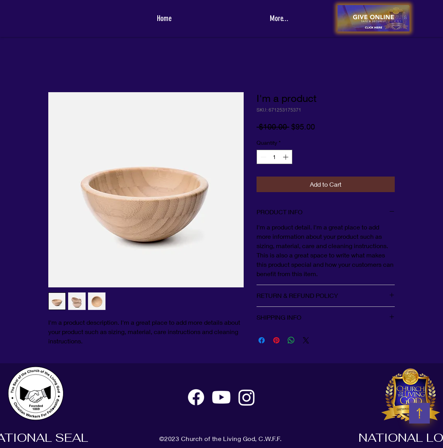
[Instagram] (246, 397)
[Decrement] (262, 157)
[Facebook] (196, 397)
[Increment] (286, 157)
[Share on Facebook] (261, 340)
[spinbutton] (274, 157)
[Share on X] (306, 340)
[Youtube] (221, 397)
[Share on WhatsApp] (291, 340)
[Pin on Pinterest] (276, 340)
